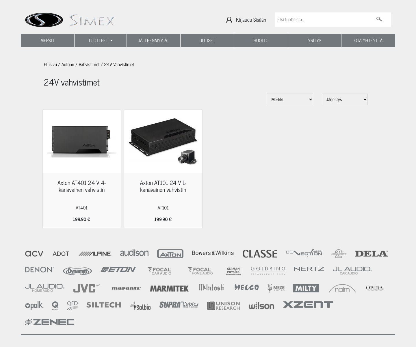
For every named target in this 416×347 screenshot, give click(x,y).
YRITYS (314, 40)
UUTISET (207, 40)
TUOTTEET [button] (98, 40)
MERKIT (47, 40)
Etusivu (50, 64)
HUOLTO (261, 40)
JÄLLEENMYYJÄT (153, 40)
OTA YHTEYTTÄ (368, 40)
